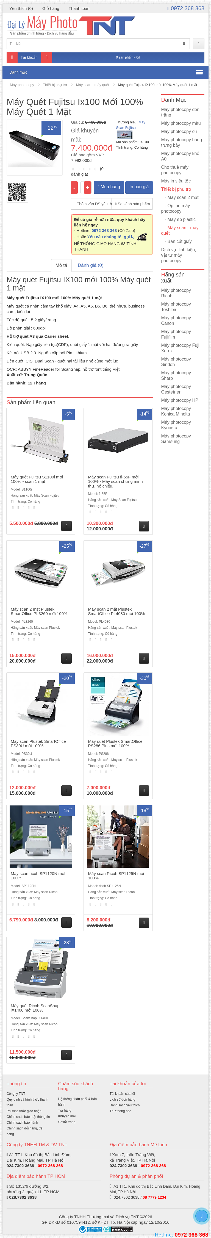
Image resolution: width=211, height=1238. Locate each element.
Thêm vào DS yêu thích (93, 204)
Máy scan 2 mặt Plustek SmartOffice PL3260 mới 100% (39, 611)
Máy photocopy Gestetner (176, 389)
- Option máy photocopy (175, 208)
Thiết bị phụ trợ (55, 85)
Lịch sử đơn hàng (122, 1099)
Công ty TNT (16, 1094)
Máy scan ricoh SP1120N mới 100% (38, 875)
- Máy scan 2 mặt (180, 197)
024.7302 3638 (20, 1165)
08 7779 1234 (154, 1197)
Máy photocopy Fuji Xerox (180, 348)
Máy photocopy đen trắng (180, 112)
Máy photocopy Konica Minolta (176, 411)
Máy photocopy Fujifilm (176, 334)
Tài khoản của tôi (122, 1094)
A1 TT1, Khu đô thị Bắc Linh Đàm (39, 1154)
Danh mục (18, 72)
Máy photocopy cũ (179, 131)
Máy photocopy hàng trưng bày (181, 142)
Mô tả (61, 265)
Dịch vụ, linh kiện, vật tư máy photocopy (178, 255)
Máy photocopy (22, 85)
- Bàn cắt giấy (176, 241)
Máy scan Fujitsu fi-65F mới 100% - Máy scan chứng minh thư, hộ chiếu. (115, 481)
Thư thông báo (120, 1111)
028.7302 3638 (23, 1197)
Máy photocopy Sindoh (176, 362)
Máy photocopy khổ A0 (180, 156)
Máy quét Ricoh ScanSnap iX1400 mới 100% (35, 1008)
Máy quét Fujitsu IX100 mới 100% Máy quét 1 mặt (157, 85)
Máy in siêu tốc (176, 181)
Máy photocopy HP (179, 400)
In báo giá (139, 186)
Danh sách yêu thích (125, 1105)
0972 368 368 (186, 8)
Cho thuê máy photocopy (175, 170)
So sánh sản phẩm (132, 204)
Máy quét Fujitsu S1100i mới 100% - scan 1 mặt (37, 479)
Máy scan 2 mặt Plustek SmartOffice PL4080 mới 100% (116, 611)
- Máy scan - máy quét (180, 230)
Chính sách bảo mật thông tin (28, 1117)
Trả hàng (64, 1110)
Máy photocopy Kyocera (176, 425)
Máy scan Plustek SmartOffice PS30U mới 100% (38, 743)
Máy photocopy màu (181, 123)
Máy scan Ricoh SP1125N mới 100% (116, 875)
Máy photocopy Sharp (176, 375)
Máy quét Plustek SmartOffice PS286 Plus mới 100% (115, 743)
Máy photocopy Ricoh (176, 293)
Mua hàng (109, 186)
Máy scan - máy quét (92, 85)
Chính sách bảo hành (22, 1123)
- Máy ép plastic (178, 219)
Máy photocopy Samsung (176, 439)
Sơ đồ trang (67, 1122)
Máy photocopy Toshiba (176, 307)
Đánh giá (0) (91, 265)
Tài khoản (22, 57)
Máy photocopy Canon (176, 320)
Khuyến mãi (67, 1116)
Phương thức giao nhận (24, 1111)
